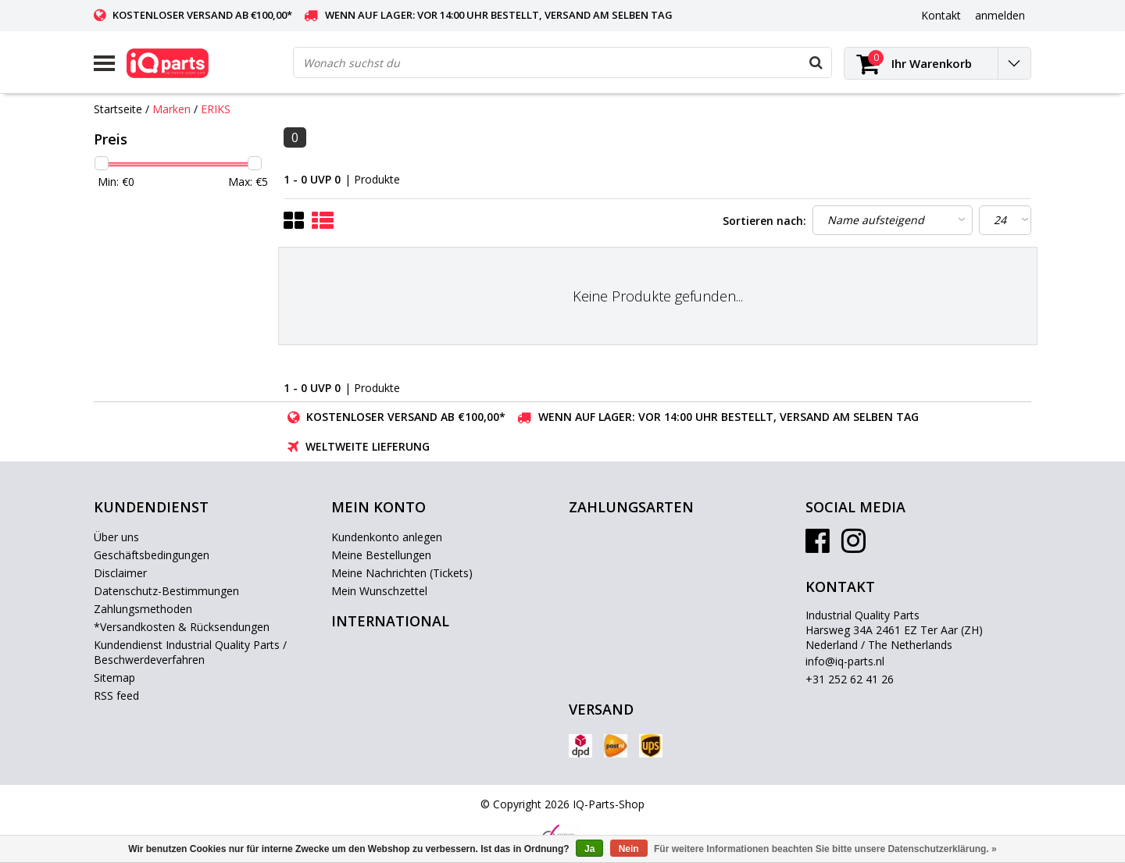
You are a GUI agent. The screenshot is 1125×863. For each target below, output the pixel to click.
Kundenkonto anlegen (386, 537)
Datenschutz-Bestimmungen (166, 590)
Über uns (116, 537)
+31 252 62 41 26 (849, 679)
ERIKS (215, 109)
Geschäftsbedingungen (151, 554)
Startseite (118, 109)
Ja (589, 848)
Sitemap (114, 677)
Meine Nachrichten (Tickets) (402, 572)
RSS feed (116, 695)
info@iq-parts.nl (844, 661)
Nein (629, 848)
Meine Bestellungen (381, 554)
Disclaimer (120, 572)
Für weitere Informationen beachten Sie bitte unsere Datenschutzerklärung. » (825, 848)
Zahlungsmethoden (143, 608)
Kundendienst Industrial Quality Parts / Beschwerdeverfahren (190, 652)
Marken (171, 109)
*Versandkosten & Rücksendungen (182, 626)
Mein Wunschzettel (379, 590)
